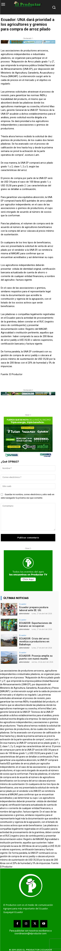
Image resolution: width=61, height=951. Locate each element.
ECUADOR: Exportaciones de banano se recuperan (35, 624)
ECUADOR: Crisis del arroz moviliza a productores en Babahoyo (34, 641)
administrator (24, 613)
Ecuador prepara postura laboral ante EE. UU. (33, 609)
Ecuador (22, 604)
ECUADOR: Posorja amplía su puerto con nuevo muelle (36, 657)
